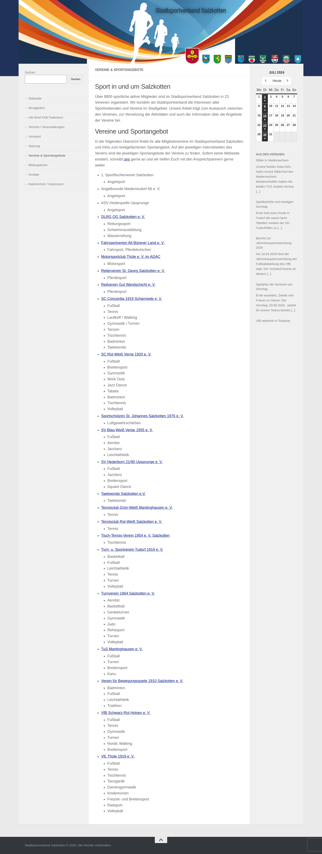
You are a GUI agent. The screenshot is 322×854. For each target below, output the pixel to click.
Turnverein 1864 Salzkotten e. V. (128, 593)
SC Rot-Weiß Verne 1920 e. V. (126, 354)
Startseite (34, 98)
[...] (258, 191)
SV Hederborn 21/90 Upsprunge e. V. (132, 462)
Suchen (30, 72)
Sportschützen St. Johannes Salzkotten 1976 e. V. (142, 416)
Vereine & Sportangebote (46, 155)
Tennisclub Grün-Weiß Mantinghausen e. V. (137, 507)
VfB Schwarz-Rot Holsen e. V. (125, 713)
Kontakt (33, 174)
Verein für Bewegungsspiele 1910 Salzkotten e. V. (142, 681)
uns (127, 159)
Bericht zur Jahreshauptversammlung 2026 (274, 242)
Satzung (34, 146)
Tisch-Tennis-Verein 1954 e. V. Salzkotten (135, 535)
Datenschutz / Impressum (46, 184)
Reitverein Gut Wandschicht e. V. (128, 285)
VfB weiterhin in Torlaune (273, 320)
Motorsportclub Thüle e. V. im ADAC (130, 257)
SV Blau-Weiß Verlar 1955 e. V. (127, 430)
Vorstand (34, 136)
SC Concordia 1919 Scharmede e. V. (131, 299)
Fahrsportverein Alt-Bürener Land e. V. (133, 243)
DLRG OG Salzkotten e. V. (123, 217)
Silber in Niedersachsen (272, 160)
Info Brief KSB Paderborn (45, 117)
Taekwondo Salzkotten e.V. (123, 494)
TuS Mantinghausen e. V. (122, 649)
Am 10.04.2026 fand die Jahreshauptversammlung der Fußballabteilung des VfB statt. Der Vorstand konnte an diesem (276, 263)
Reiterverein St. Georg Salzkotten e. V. (133, 271)
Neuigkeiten (36, 108)
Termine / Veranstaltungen (46, 127)
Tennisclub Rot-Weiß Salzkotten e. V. (131, 522)
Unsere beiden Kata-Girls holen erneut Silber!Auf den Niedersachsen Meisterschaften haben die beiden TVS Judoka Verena (275, 176)
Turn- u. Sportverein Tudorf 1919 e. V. (132, 549)
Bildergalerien (37, 165)
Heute (277, 81)
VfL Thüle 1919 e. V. (117, 756)
